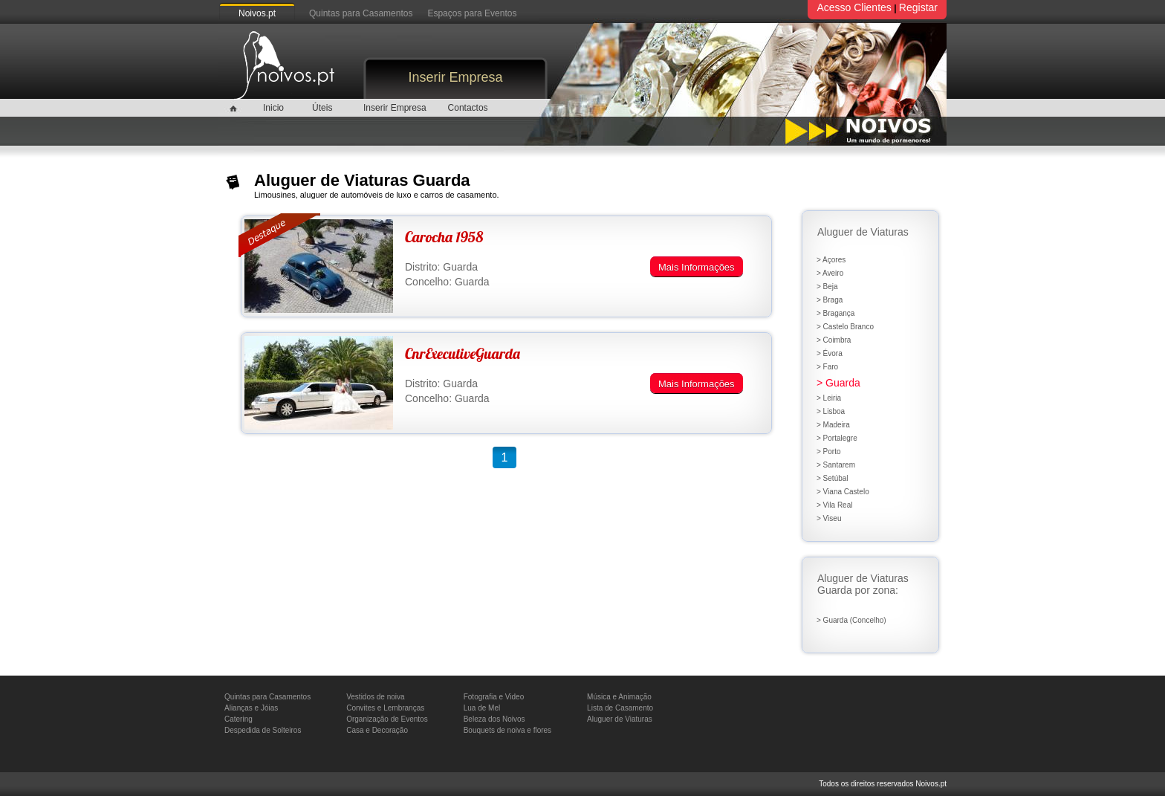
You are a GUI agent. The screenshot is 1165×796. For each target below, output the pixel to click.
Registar (918, 7)
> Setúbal (832, 478)
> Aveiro (830, 273)
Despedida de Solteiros (262, 730)
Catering (238, 719)
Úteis (322, 108)
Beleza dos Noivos (494, 719)
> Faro (827, 367)
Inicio (273, 108)
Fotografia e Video (494, 697)
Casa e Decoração (377, 730)
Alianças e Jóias (251, 708)
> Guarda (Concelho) (851, 620)
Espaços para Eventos (471, 13)
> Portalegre (837, 438)
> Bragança (835, 313)
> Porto (829, 451)
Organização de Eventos (387, 719)
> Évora (830, 353)
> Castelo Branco (845, 327)
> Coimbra (834, 340)
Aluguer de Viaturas (619, 719)
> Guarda (838, 383)
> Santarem (836, 465)
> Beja (827, 286)
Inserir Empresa (455, 77)
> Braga (830, 300)
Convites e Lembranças (385, 708)
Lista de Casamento (620, 708)
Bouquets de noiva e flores (507, 730)
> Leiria (829, 398)
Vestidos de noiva (375, 697)
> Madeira (833, 425)
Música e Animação (619, 697)
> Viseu (829, 518)
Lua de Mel (482, 708)
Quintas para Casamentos (360, 13)
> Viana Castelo (843, 492)
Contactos (468, 108)
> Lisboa (831, 411)
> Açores (831, 260)
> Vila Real (834, 505)
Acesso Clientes (854, 7)
